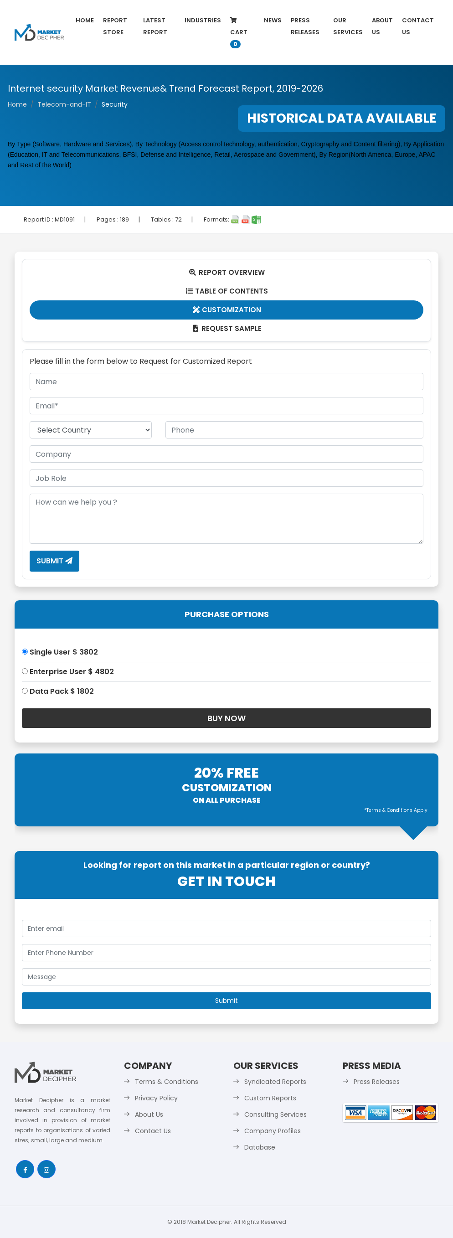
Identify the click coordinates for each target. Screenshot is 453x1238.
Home (85, 20)
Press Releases (305, 26)
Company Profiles (272, 1130)
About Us (382, 26)
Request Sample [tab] (226, 328)
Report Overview (226, 272)
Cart (238, 32)
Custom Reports (270, 1098)
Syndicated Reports (275, 1081)
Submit (54, 561)
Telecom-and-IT (64, 104)
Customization (227, 310)
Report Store (115, 26)
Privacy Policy (156, 1098)
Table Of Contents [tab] (226, 291)
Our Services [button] (348, 26)
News (273, 20)
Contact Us (418, 26)
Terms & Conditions (166, 1081)
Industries (203, 20)
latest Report (155, 26)
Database (259, 1147)
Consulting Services (275, 1114)
